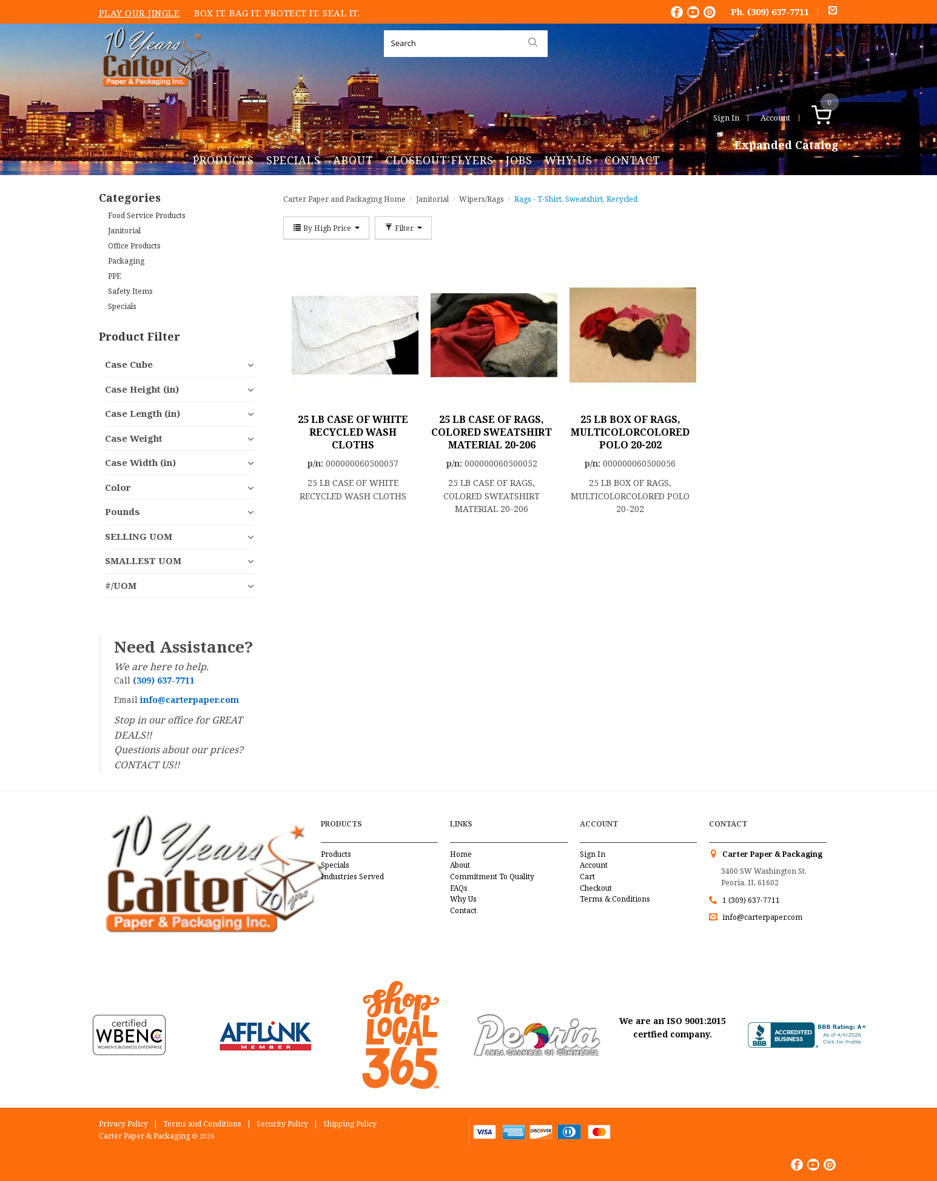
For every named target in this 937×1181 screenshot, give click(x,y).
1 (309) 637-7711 (751, 900)
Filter (403, 228)
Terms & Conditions (615, 899)
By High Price (326, 228)
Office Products (134, 246)
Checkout (596, 888)
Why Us (569, 160)
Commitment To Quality (492, 876)
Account (775, 117)
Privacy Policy (123, 1124)
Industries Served (352, 876)
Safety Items (130, 291)
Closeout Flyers (440, 160)
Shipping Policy (350, 1124)
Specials (293, 160)
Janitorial (124, 230)
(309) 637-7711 (778, 11)
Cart (587, 876)
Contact (632, 160)
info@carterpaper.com (761, 917)
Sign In (726, 117)
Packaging (126, 261)
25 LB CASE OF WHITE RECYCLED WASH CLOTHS (353, 432)
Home (461, 854)
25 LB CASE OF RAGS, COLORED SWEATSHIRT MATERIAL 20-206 (491, 432)
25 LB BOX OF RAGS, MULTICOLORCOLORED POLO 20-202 (630, 432)
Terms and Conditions (202, 1124)
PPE (114, 276)
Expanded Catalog (786, 145)
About (353, 160)
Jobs (519, 160)
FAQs (459, 888)
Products (223, 160)
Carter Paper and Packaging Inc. (154, 96)
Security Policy (282, 1124)
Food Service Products (147, 215)
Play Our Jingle (139, 13)
